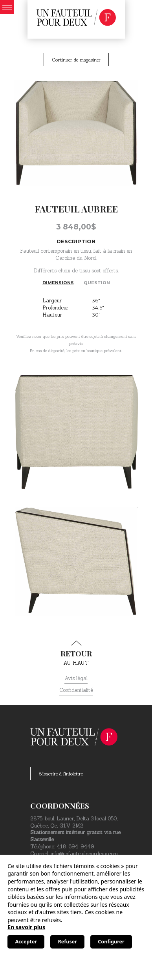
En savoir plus (26, 927)
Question (97, 282)
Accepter (26, 941)
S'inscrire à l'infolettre (60, 774)
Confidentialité (76, 690)
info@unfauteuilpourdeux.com (84, 853)
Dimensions (58, 282)
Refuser (67, 941)
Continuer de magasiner (76, 60)
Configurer (111, 941)
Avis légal (76, 678)
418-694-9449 (75, 846)
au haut (76, 653)
